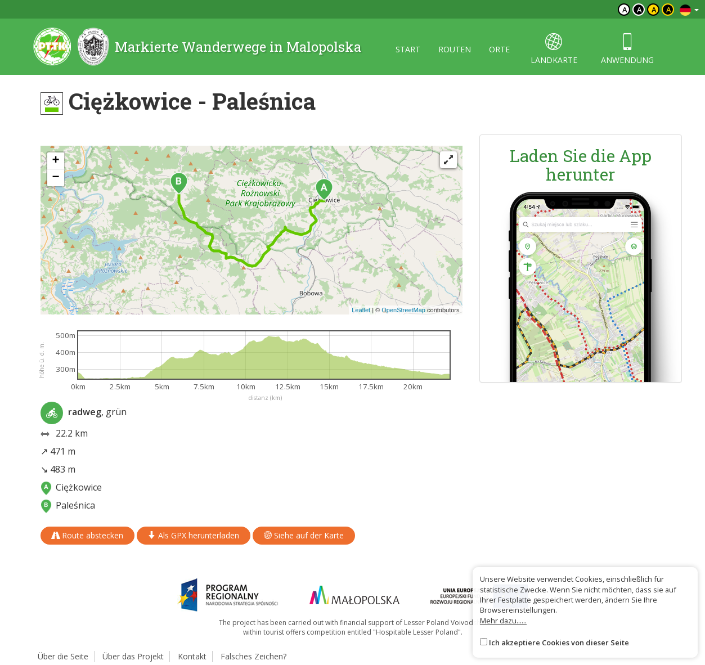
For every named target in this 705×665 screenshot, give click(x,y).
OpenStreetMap (403, 310)
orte (499, 49)
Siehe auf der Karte (304, 535)
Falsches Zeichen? (253, 656)
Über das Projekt (133, 656)
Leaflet (361, 310)
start (408, 49)
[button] (324, 189)
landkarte (554, 49)
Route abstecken (87, 535)
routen (454, 49)
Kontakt (192, 656)
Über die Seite (63, 656)
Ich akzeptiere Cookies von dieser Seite (559, 642)
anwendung (627, 49)
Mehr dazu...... (503, 620)
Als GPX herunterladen (193, 535)
